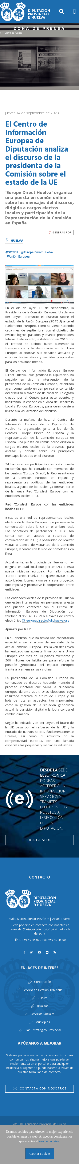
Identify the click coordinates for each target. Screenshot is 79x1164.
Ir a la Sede (39, 840)
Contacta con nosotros (39, 1089)
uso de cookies (49, 1141)
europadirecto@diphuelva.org (47, 620)
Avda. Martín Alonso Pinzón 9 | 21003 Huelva (40, 919)
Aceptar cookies (40, 1154)
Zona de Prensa (13, 32)
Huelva (14, 241)
